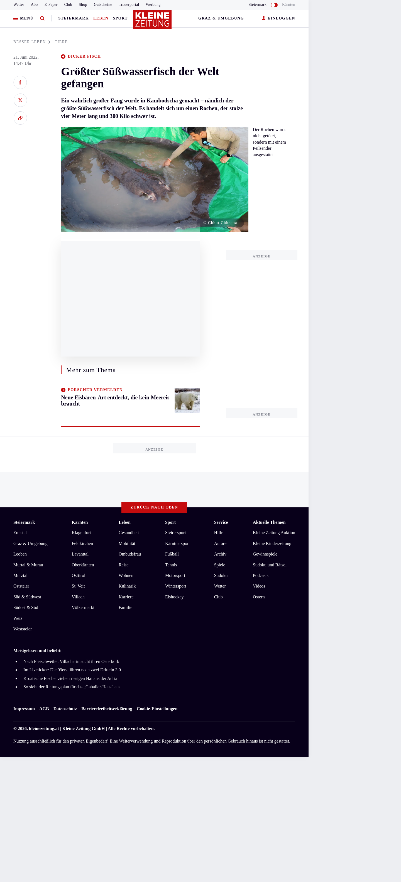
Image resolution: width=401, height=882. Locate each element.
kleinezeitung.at (44, 728)
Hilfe (218, 532)
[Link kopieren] (20, 118)
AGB (44, 708)
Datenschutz (65, 708)
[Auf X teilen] (20, 100)
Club (68, 5)
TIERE (61, 42)
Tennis (171, 564)
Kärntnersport (177, 543)
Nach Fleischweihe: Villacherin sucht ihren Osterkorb (71, 661)
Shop (83, 5)
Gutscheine (103, 5)
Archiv (220, 554)
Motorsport (175, 575)
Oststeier (21, 586)
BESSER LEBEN (31, 42)
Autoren (221, 543)
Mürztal (20, 575)
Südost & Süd (25, 607)
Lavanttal (80, 554)
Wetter (18, 5)
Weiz (17, 618)
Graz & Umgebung (221, 18)
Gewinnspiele (265, 554)
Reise (124, 564)
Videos (259, 586)
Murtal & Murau (28, 564)
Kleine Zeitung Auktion (274, 532)
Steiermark (73, 18)
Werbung (153, 5)
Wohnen (126, 575)
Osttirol (78, 575)
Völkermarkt (83, 607)
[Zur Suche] (42, 18)
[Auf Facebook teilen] (20, 82)
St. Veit (78, 586)
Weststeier (22, 629)
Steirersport (175, 532)
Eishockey (174, 596)
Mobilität (127, 543)
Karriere (126, 596)
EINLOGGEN (278, 18)
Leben (100, 18)
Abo (34, 5)
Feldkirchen (82, 543)
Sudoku (221, 575)
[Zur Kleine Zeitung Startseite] (153, 22)
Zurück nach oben (154, 507)
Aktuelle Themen (269, 522)
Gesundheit (129, 532)
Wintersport (175, 586)
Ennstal (20, 532)
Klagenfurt (81, 532)
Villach (78, 596)
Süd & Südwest (27, 596)
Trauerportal (129, 5)
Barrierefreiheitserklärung (106, 708)
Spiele (219, 564)
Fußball (172, 554)
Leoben (20, 554)
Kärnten (288, 5)
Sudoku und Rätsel (270, 564)
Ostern (259, 596)
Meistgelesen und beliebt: (37, 650)
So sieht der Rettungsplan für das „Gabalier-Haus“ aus (71, 686)
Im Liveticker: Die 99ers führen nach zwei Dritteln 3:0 (72, 669)
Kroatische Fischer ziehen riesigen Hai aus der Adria (70, 678)
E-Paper (51, 5)
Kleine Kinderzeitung (272, 543)
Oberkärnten (83, 564)
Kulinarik (127, 586)
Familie (125, 607)
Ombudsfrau (130, 554)
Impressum (24, 708)
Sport (120, 18)
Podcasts (260, 575)
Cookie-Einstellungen (157, 708)
